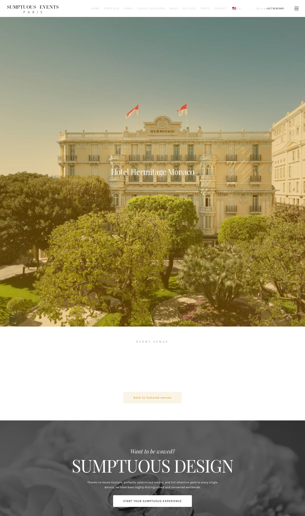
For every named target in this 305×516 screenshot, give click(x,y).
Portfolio (111, 8)
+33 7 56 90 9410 (275, 8)
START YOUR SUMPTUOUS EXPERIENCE (152, 501)
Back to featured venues (152, 397)
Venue (128, 8)
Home (96, 8)
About (174, 8)
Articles (190, 8)
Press (205, 8)
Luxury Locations (151, 8)
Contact (220, 8)
